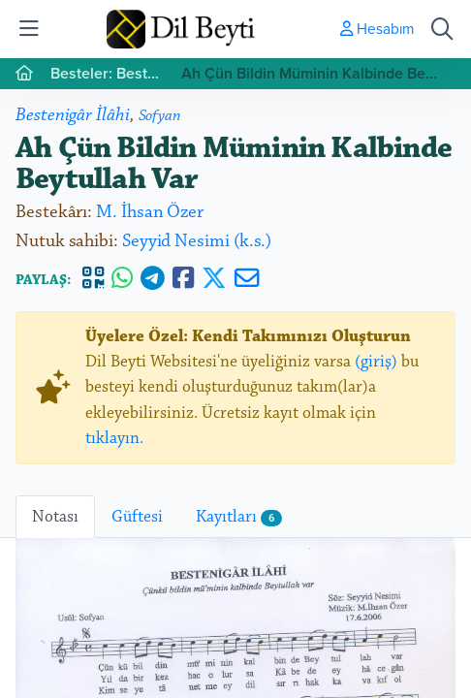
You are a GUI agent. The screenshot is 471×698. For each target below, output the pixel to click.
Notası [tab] (55, 516)
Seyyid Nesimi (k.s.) (196, 241)
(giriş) (376, 361)
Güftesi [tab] (137, 516)
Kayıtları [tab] (239, 516)
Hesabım (377, 28)
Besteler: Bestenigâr (108, 73)
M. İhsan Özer (150, 212)
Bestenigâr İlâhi (73, 115)
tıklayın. (114, 438)
